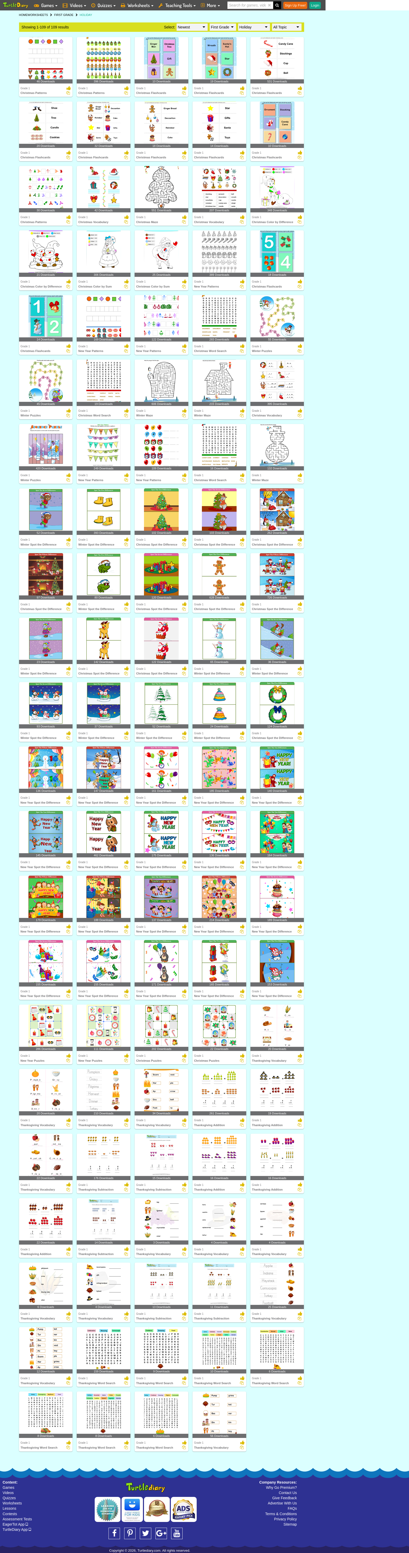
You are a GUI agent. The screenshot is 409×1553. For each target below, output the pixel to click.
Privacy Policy (285, 1519)
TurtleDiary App (17, 1529)
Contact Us (288, 1493)
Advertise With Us (282, 1503)
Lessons (9, 1508)
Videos (8, 1493)
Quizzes (9, 1498)
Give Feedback (284, 1498)
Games (8, 1487)
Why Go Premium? (281, 1487)
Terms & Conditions (281, 1514)
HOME (23, 14)
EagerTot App (15, 1524)
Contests (10, 1514)
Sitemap (290, 1524)
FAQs (292, 1508)
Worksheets (12, 1503)
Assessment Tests (17, 1519)
